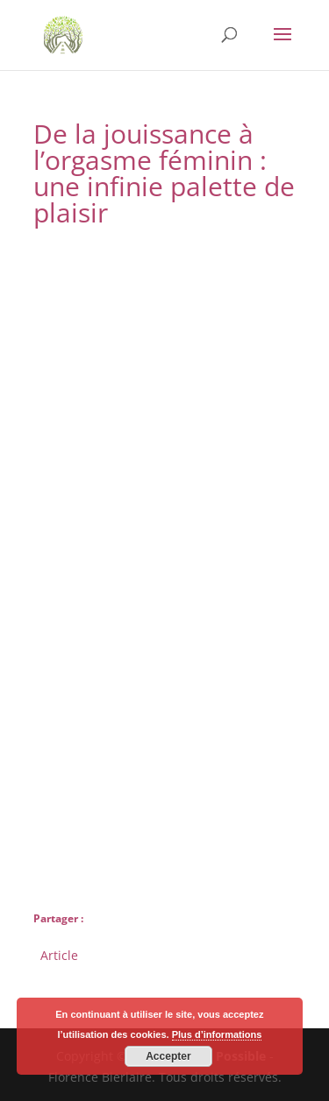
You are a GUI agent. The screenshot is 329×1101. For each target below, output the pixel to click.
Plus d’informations (217, 1034)
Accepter (168, 1056)
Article (59, 953)
